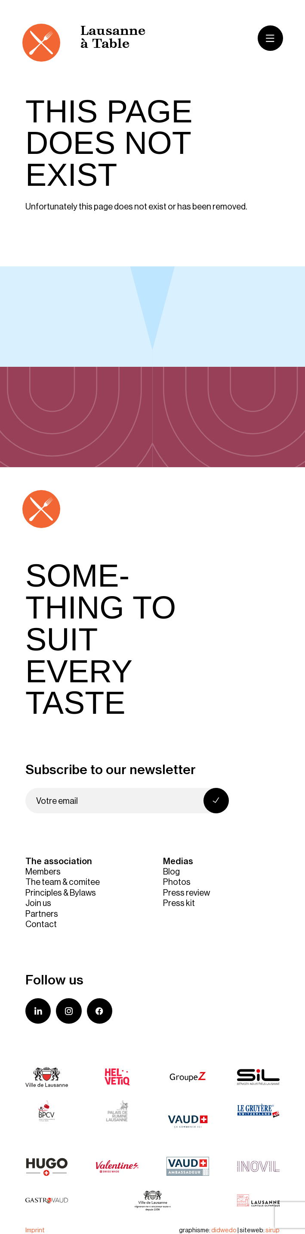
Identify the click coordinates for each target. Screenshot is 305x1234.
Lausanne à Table (112, 38)
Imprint (35, 1230)
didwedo (224, 1230)
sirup (272, 1230)
